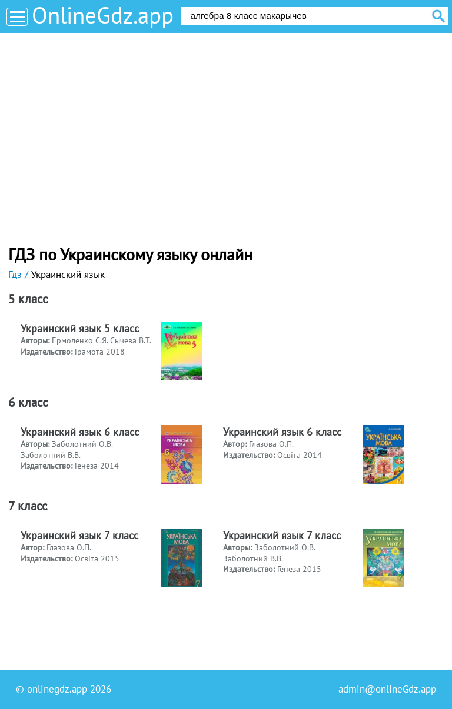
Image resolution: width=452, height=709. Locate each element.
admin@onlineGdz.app (387, 689)
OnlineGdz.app (103, 15)
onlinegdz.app (57, 689)
